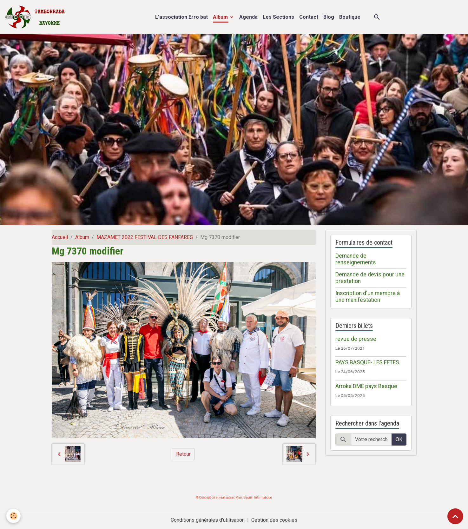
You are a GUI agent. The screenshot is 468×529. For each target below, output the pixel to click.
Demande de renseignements (355, 259)
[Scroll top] (455, 516)
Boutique (349, 17)
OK (399, 439)
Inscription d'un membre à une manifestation (367, 296)
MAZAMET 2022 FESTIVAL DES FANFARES (144, 237)
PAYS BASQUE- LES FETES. (367, 362)
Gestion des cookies (274, 520)
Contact (308, 17)
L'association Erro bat (181, 17)
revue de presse (355, 339)
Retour (183, 454)
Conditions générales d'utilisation (208, 520)
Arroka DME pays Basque (366, 386)
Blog (328, 17)
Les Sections (278, 17)
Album (221, 17)
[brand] (36, 17)
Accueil (60, 237)
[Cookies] (13, 516)
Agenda (248, 17)
